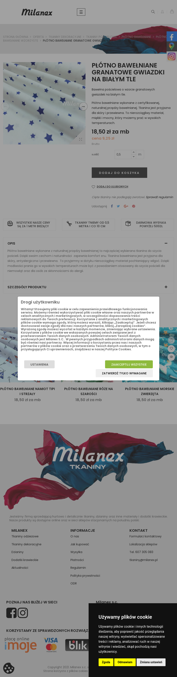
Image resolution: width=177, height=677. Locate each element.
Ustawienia (39, 364)
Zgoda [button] (106, 662)
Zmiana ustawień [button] (151, 662)
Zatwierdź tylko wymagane (124, 373)
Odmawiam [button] (125, 662)
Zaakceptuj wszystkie (129, 364)
